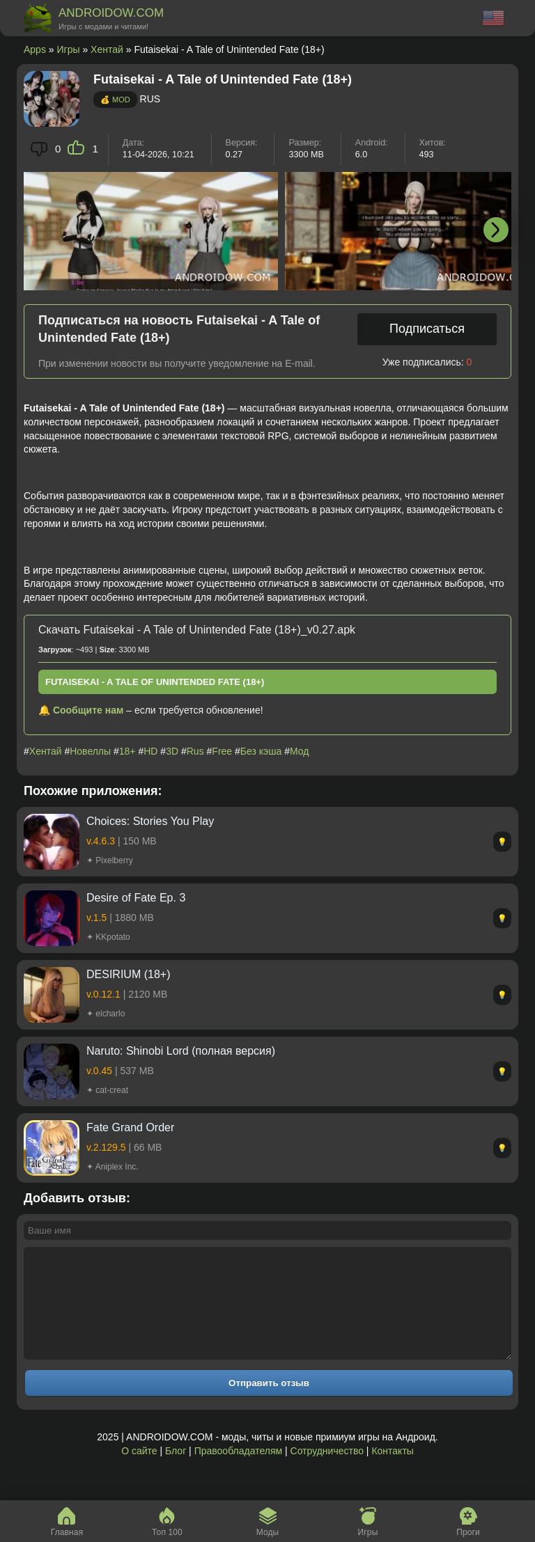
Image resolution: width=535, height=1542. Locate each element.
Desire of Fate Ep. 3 (135, 898)
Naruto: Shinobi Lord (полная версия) (180, 1051)
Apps (35, 49)
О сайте (139, 1471)
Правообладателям (238, 1471)
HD (150, 751)
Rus (195, 751)
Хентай (107, 49)
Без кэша (260, 751)
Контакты (392, 1471)
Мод (299, 751)
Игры (68, 49)
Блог (175, 1471)
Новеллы (90, 751)
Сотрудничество (327, 1471)
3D (172, 751)
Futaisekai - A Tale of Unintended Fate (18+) (154, 682)
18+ (127, 751)
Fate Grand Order (130, 1127)
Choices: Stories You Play (150, 821)
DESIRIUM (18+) (128, 974)
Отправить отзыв (268, 1404)
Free (222, 751)
